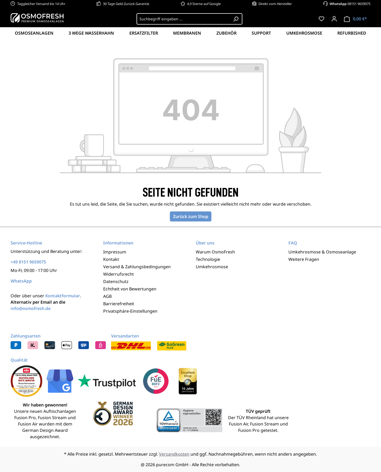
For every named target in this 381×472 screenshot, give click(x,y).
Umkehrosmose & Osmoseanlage (322, 252)
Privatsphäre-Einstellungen (130, 311)
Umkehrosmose (212, 267)
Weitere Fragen (303, 259)
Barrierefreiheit (118, 304)
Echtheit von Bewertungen (129, 289)
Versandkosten (174, 454)
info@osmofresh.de (31, 308)
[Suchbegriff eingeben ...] (183, 19)
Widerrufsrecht (118, 274)
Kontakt (111, 259)
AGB (107, 296)
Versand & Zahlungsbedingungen (137, 267)
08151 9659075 (350, 3)
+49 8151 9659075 (28, 262)
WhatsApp (21, 281)
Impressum (114, 252)
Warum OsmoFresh (215, 252)
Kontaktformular (62, 296)
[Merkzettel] (321, 18)
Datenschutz (116, 281)
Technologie (208, 259)
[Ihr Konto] (334, 18)
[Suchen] (236, 19)
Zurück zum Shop (190, 216)
